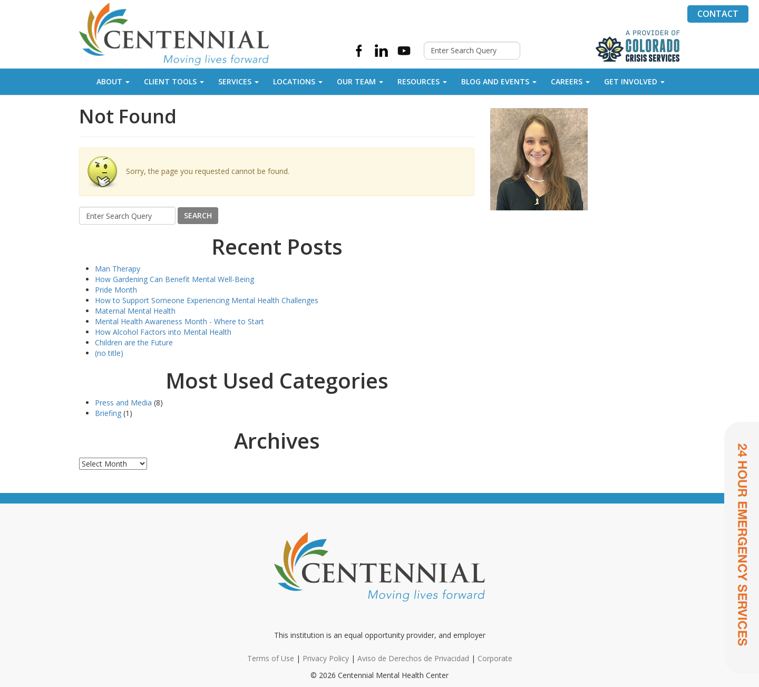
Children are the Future (134, 342)
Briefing (108, 413)
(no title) (109, 353)
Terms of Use (270, 658)
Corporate (495, 658)
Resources (422, 81)
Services (238, 81)
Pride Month (116, 290)
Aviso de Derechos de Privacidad (413, 658)
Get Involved (634, 81)
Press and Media (123, 403)
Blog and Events (499, 81)
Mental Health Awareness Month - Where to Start (179, 321)
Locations (298, 81)
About (113, 81)
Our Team (360, 81)
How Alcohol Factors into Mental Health (163, 332)
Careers (570, 81)
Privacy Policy (326, 658)
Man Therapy (117, 269)
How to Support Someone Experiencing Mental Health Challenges (206, 300)
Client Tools (174, 81)
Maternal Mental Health (135, 311)
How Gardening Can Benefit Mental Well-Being (174, 279)
